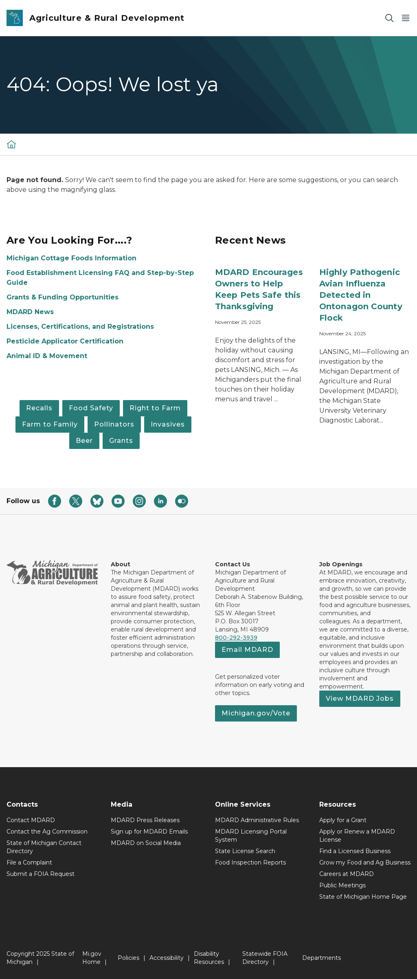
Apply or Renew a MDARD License (357, 835)
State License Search (245, 851)
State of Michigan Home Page (363, 896)
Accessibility (166, 957)
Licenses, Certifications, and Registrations (80, 326)
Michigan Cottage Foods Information (71, 258)
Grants (121, 440)
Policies (128, 957)
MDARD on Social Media (146, 843)
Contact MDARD (31, 820)
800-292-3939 (236, 637)
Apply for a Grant (343, 820)
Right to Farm (155, 408)
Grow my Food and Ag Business (364, 862)
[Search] (389, 18)
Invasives (168, 424)
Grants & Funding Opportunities (63, 297)
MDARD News (30, 312)
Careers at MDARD (346, 874)
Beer (84, 440)
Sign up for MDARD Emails (149, 831)
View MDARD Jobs (360, 698)
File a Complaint (29, 862)
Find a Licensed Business (355, 851)
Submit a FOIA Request (41, 874)
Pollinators (114, 424)
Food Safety (91, 408)
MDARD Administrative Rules (257, 820)
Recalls (39, 408)
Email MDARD (247, 649)
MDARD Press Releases (145, 820)
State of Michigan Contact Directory (44, 847)
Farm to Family (50, 424)
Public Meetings (342, 885)
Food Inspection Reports (250, 862)
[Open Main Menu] (405, 18)
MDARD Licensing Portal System (251, 835)
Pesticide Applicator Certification (65, 341)
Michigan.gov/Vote (256, 713)
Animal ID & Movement (47, 356)
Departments (321, 957)
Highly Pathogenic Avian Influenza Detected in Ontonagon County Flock (360, 295)
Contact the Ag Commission (47, 831)
